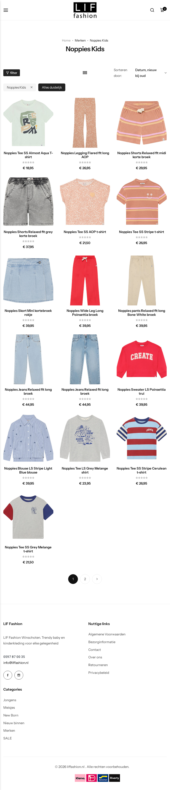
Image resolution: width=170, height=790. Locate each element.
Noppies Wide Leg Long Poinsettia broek (85, 313)
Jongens (9, 700)
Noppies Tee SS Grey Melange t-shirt (28, 549)
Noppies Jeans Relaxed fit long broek (28, 392)
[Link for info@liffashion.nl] (16, 662)
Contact (94, 650)
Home (66, 40)
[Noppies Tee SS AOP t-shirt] (85, 202)
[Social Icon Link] (7, 675)
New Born (10, 715)
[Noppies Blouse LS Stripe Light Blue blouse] (28, 438)
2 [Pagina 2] (85, 579)
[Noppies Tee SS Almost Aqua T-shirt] (28, 123)
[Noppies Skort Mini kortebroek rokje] (28, 280)
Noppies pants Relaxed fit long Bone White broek (141, 313)
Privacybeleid (98, 673)
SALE (7, 738)
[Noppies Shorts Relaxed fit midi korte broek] (142, 123)
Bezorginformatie (101, 642)
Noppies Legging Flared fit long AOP (85, 155)
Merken (9, 731)
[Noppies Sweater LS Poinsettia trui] (142, 359)
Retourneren (98, 665)
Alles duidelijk (52, 87)
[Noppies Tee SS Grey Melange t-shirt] (28, 517)
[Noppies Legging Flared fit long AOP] (85, 123)
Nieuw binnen (13, 723)
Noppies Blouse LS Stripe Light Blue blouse (28, 470)
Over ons (95, 657)
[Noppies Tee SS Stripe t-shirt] (142, 202)
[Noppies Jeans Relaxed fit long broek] (28, 359)
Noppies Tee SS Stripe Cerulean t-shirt (141, 470)
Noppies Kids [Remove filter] (16, 87)
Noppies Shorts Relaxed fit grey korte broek (28, 234)
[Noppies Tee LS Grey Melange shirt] (85, 438)
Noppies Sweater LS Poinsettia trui (142, 392)
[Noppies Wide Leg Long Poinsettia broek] (85, 280)
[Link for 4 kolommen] (85, 72)
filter (11, 73)
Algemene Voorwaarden (107, 634)
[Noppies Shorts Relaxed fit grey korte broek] (28, 202)
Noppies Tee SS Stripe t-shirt (141, 232)
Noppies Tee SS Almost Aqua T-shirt (28, 155)
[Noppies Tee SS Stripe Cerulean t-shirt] (142, 438)
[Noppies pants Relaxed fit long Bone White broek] (142, 280)
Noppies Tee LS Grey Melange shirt (85, 470)
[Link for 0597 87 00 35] (14, 657)
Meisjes (9, 708)
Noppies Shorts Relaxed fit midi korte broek (141, 155)
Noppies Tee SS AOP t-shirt (85, 232)
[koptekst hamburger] (8, 10)
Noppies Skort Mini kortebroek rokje (28, 313)
